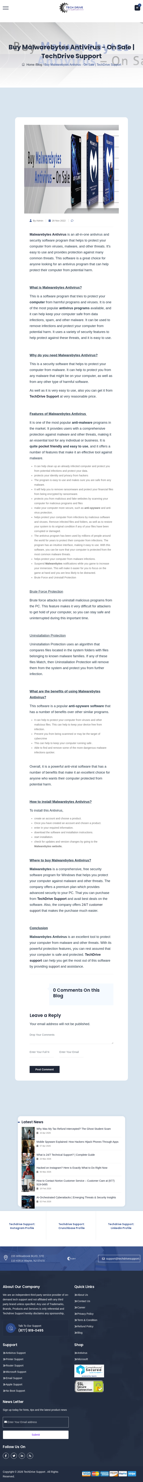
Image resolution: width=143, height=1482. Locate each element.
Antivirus (82, 1352)
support (54, 966)
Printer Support (14, 1359)
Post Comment (44, 1069)
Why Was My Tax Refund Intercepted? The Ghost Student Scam (73, 1128)
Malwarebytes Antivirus (48, 234)
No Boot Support (15, 1390)
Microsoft (82, 1359)
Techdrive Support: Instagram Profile (22, 1226)
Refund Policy (85, 1326)
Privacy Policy (85, 1313)
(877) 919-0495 (30, 1330)
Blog (79, 1332)
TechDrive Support (44, 396)
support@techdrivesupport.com (121, 1258)
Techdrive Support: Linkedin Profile (121, 1226)
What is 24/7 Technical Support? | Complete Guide (65, 1154)
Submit (36, 1434)
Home (28, 64)
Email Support (14, 1377)
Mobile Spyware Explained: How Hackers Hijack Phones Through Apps (77, 1141)
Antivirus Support (16, 1352)
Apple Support (14, 1384)
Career (81, 1307)
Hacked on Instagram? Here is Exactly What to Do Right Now (71, 1167)
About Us (82, 1294)
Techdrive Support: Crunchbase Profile (71, 1226)
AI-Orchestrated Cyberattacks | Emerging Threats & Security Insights (76, 1197)
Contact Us (83, 1300)
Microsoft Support (16, 1371)
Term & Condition (87, 1319)
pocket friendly (50, 446)
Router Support (14, 1365)
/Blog (38, 64)
